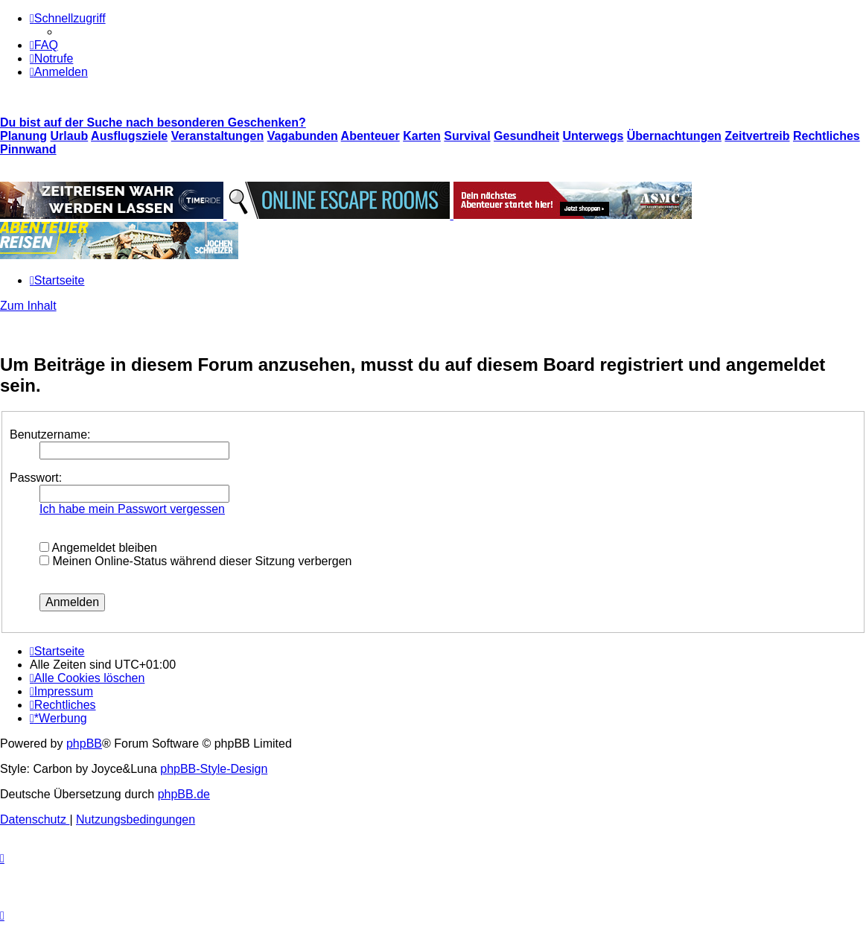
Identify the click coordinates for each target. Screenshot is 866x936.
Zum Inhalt (28, 305)
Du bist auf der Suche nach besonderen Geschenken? (153, 122)
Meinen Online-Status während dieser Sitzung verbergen (195, 561)
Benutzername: (50, 434)
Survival (467, 136)
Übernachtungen (674, 136)
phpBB (84, 743)
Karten (422, 136)
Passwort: (36, 477)
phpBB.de (184, 794)
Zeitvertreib (757, 136)
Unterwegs (593, 136)
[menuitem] (44, 45)
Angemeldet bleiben (98, 547)
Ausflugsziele (129, 136)
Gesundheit (526, 136)
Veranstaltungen (217, 136)
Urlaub (70, 136)
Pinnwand (28, 149)
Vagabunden (302, 136)
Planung (23, 136)
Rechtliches (826, 136)
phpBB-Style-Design (213, 769)
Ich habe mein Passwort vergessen (132, 509)
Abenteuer (370, 136)
